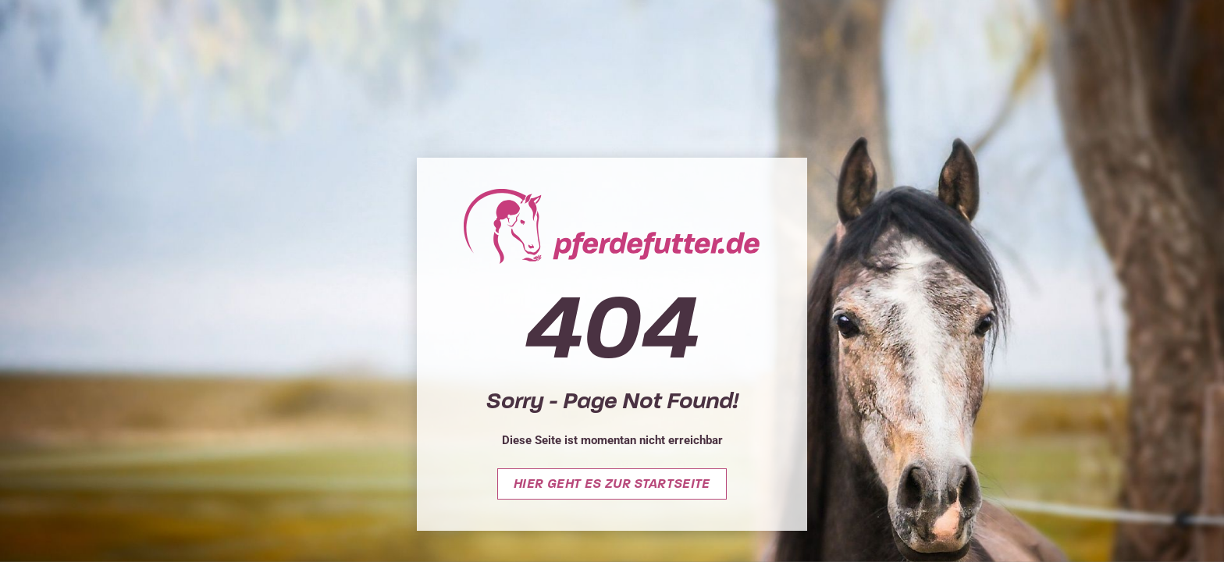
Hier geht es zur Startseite (612, 483)
